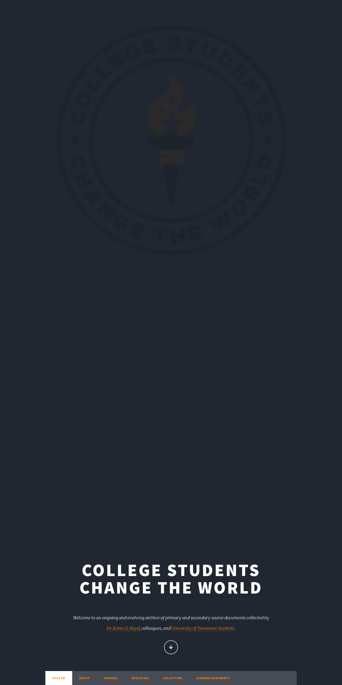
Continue (171, 648)
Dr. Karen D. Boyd (123, 628)
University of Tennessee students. (203, 628)
